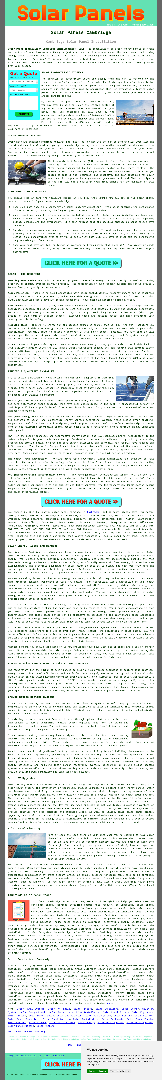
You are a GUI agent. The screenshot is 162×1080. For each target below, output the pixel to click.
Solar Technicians (61, 1012)
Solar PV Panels (59, 1009)
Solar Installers (107, 1009)
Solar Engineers (142, 1012)
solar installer (130, 690)
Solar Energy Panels (33, 1012)
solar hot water (41, 925)
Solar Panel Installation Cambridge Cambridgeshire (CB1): (47, 49)
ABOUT (125, 25)
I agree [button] (92, 1071)
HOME (109, 25)
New (40, 1056)
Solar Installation (88, 1012)
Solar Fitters (83, 1009)
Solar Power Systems (111, 1022)
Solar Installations (62, 1022)
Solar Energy (86, 1022)
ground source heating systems (134, 936)
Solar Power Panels (41, 1016)
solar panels (102, 125)
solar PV (100, 82)
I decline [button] (102, 1071)
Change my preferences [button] (119, 1071)
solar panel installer (72, 400)
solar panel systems (88, 915)
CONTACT (135, 25)
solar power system (20, 788)
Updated (47, 1056)
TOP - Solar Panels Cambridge (27, 1032)
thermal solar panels (22, 936)
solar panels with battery (56, 936)
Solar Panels (58, 1056)
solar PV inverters (86, 932)
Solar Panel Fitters (116, 1012)
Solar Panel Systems (30, 1009)
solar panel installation (60, 929)
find (17, 965)
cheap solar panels (114, 908)
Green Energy (130, 1009)
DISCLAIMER (147, 25)
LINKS (117, 25)
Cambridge (93, 512)
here (109, 1003)
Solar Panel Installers (23, 1019)
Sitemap (10, 1056)
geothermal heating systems (85, 703)
